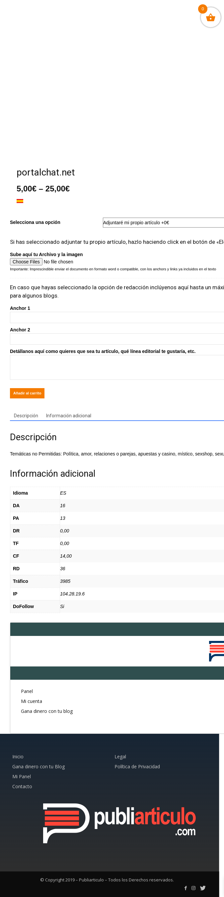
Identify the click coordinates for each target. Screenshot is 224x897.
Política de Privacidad (137, 766)
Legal (120, 756)
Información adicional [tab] (68, 415)
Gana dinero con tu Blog (38, 766)
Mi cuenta (31, 701)
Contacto (22, 786)
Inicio (18, 756)
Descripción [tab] (26, 415)
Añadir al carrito (27, 393)
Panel (27, 691)
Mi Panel (21, 776)
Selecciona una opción (35, 222)
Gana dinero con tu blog (47, 711)
